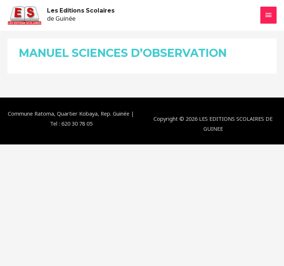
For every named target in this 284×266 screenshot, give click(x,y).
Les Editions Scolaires (81, 10)
